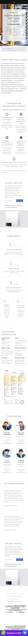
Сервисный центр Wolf (7, 48)
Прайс (14, 593)
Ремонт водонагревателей (10, 50)
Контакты (20, 593)
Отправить (19, 200)
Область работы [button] (14, 599)
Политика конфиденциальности (14, 596)
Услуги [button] (7, 593)
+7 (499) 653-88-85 (14, 24)
